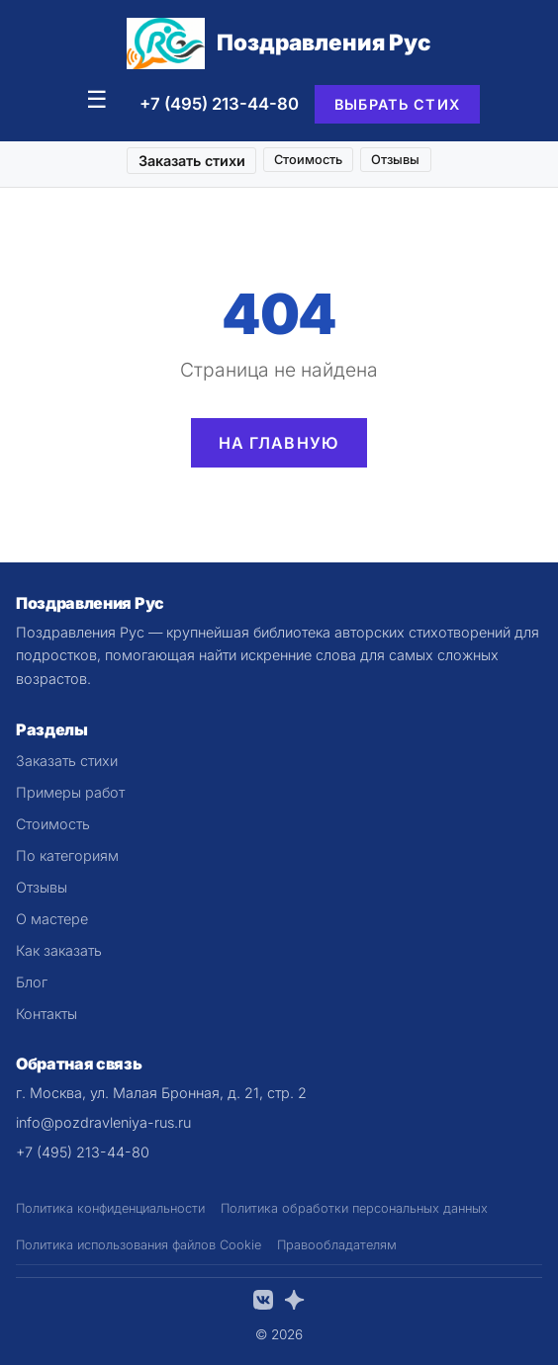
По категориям (67, 855)
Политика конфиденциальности (110, 1208)
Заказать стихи (192, 160)
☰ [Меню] (97, 99)
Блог (31, 982)
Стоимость (308, 159)
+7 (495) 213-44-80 (219, 104)
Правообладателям (337, 1244)
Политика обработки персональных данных (354, 1208)
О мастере (52, 918)
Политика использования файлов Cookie (138, 1244)
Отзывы (395, 159)
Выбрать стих (397, 104)
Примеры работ (70, 792)
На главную (279, 443)
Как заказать (59, 950)
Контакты (46, 1013)
